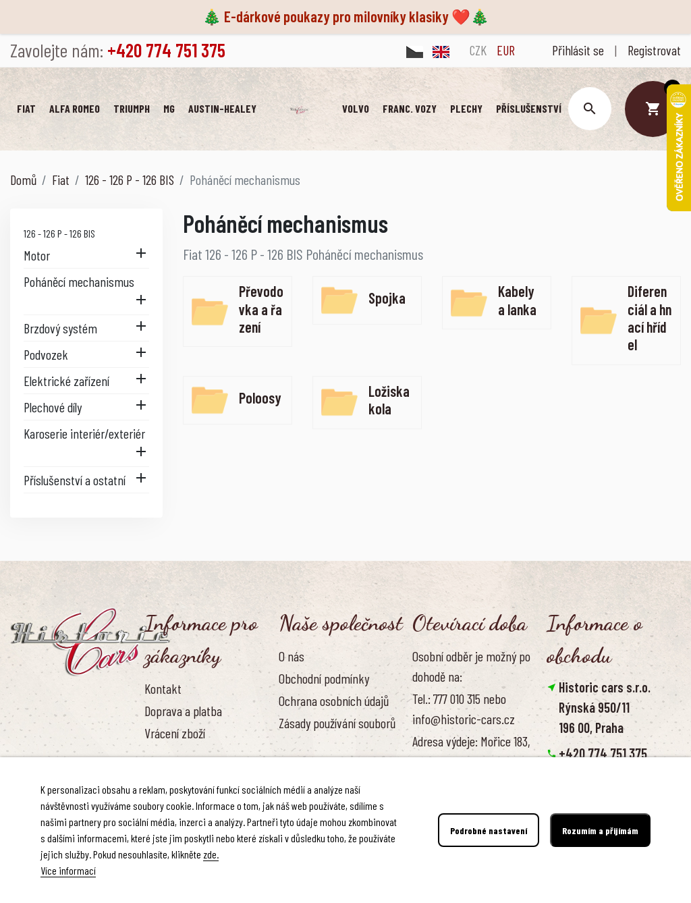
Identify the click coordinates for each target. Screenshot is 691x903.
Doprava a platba (183, 711)
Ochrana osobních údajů (334, 700)
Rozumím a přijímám (600, 830)
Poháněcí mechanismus (79, 281)
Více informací (68, 870)
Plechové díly (53, 407)
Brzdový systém (60, 328)
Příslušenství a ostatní (75, 480)
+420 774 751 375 (603, 753)
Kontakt (163, 688)
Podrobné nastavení (488, 830)
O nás (291, 656)
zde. (211, 854)
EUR (506, 50)
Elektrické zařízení (66, 381)
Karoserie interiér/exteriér (84, 433)
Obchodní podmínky (324, 678)
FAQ (152, 755)
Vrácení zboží (174, 733)
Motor (37, 255)
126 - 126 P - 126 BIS (59, 233)
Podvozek (46, 354)
